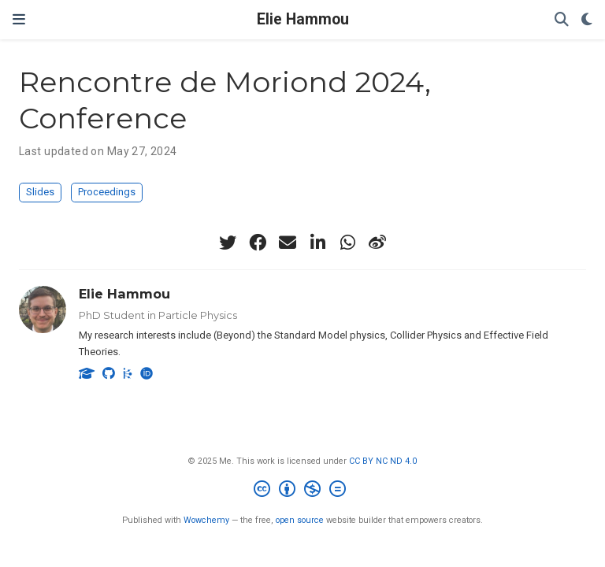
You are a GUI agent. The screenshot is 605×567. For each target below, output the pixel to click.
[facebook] (257, 242)
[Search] (562, 20)
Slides (40, 192)
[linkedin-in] (317, 242)
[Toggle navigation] (19, 19)
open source (300, 520)
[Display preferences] (586, 20)
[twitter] (227, 242)
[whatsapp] (347, 242)
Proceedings (106, 192)
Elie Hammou (303, 19)
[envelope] (287, 242)
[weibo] (377, 242)
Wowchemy (206, 520)
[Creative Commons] (303, 491)
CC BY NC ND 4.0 (383, 461)
